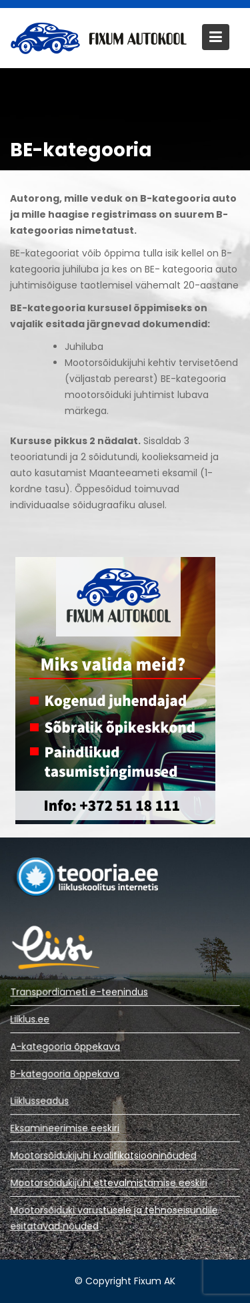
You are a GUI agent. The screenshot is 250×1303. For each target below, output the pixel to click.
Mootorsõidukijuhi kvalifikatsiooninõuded (103, 1155)
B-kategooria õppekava (65, 1073)
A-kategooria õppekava (65, 1046)
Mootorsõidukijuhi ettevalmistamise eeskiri (108, 1182)
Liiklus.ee (30, 1019)
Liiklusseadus (40, 1101)
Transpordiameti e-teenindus (79, 992)
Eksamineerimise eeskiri (65, 1128)
